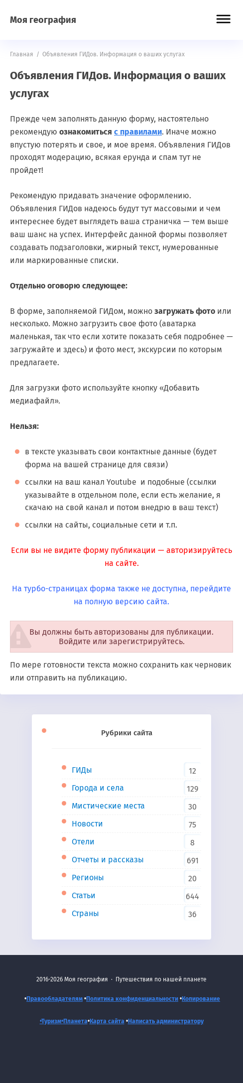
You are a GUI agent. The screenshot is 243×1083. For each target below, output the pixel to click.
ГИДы (82, 770)
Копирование (201, 998)
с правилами (138, 131)
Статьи (84, 895)
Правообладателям (54, 998)
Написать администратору (166, 1021)
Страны (85, 913)
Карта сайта (107, 1021)
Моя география (43, 19)
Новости (87, 823)
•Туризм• (51, 1021)
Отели (83, 841)
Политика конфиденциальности (132, 998)
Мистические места (108, 806)
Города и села (98, 788)
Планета (75, 1021)
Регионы (88, 877)
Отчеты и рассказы (108, 859)
